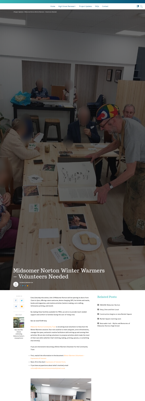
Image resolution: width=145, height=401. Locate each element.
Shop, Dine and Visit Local (109, 309)
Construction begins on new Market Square (116, 314)
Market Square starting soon (110, 319)
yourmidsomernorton (26, 282)
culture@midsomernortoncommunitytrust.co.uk (48, 368)
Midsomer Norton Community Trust (43, 327)
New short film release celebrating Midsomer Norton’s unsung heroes (18, 334)
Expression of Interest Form (55, 362)
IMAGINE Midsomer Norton (110, 305)
